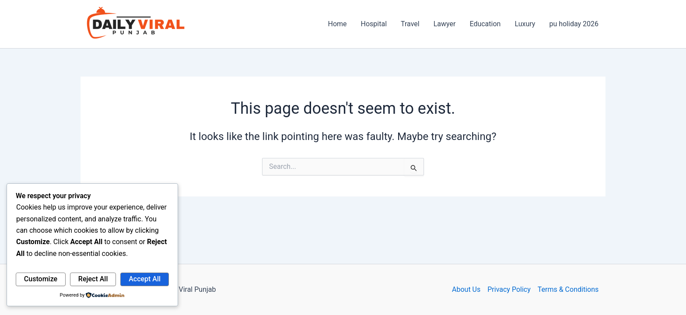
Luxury (524, 24)
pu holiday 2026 (573, 24)
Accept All (145, 279)
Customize (40, 279)
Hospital (374, 24)
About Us (466, 289)
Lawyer (445, 24)
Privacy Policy (509, 289)
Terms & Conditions (568, 289)
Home (337, 24)
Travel (410, 24)
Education (484, 24)
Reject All (93, 279)
